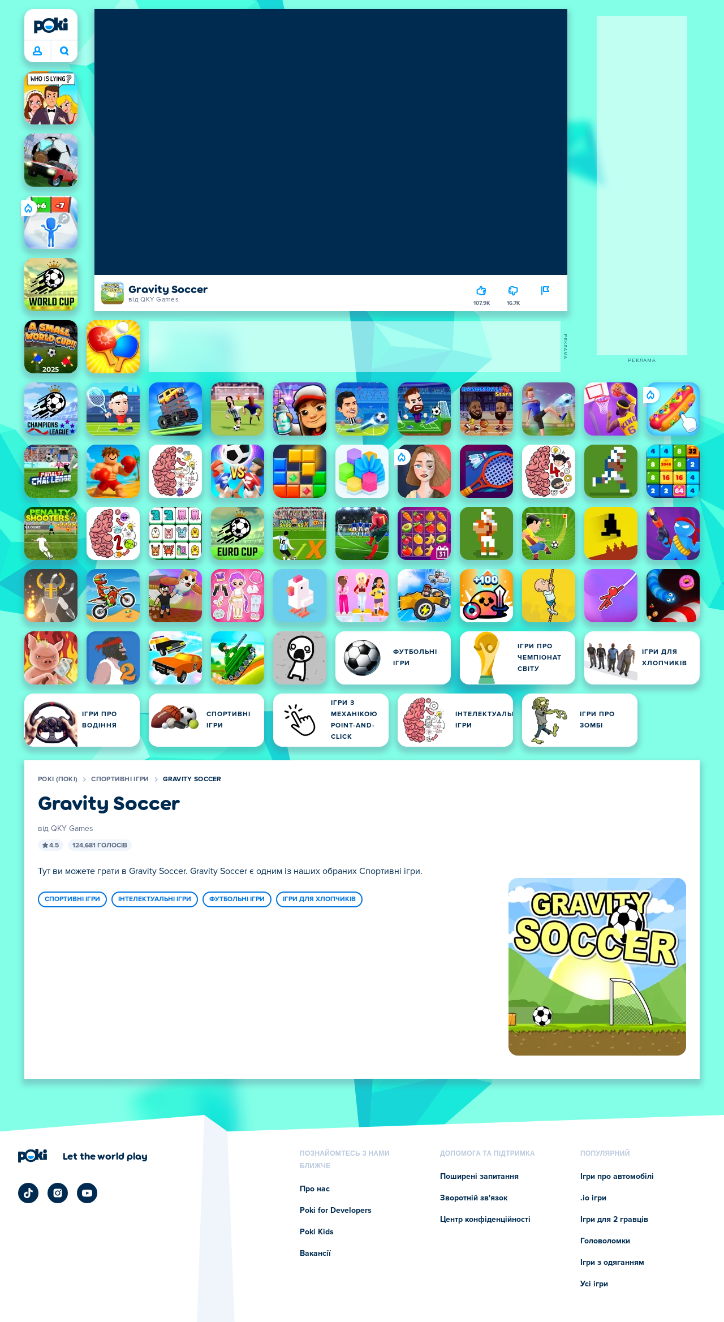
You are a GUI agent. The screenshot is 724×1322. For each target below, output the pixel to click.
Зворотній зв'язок (473, 1198)
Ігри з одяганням (612, 1263)
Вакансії (315, 1254)
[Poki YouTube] (87, 1193)
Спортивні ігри (120, 779)
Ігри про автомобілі (617, 1177)
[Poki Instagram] (58, 1193)
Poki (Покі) (57, 779)
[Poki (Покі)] (51, 25)
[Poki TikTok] (28, 1193)
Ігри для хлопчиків (319, 899)
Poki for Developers (336, 1211)
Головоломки (605, 1241)
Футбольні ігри (237, 899)
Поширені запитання (479, 1177)
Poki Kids (317, 1232)
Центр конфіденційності (485, 1220)
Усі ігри (594, 1284)
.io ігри (593, 1198)
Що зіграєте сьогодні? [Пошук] (64, 50)
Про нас (315, 1189)
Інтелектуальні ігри (154, 899)
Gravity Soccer (192, 779)
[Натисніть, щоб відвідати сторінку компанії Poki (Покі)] (83, 1156)
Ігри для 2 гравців (614, 1220)
